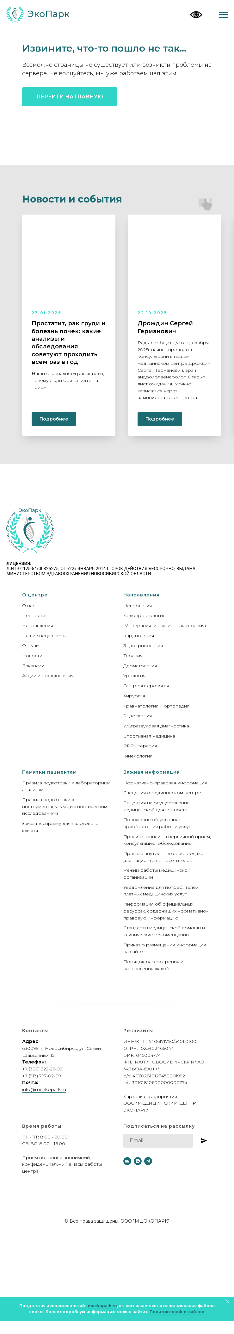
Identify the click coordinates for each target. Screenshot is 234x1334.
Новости (32, 655)
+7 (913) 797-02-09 (41, 1076)
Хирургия (134, 696)
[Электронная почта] (127, 1161)
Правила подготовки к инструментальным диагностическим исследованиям (64, 806)
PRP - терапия (140, 746)
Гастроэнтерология (146, 686)
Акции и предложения (48, 675)
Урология (134, 675)
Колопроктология (144, 615)
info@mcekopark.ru (44, 1089)
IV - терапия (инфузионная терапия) (164, 625)
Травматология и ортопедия (156, 706)
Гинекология (137, 756)
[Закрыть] (227, 1301)
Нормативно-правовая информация (165, 783)
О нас (28, 605)
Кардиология (138, 636)
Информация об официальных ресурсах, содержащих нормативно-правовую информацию (165, 910)
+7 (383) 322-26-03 (42, 1069)
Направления (37, 625)
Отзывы (30, 645)
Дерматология (140, 666)
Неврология (137, 605)
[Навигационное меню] (223, 15)
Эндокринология (143, 645)
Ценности (33, 615)
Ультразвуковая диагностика (156, 726)
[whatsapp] (138, 1161)
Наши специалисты (44, 636)
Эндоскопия (137, 716)
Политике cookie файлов (177, 1311)
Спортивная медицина (149, 736)
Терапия (133, 655)
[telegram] (148, 1161)
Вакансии (33, 666)
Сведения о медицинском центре (162, 792)
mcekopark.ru (102, 1305)
